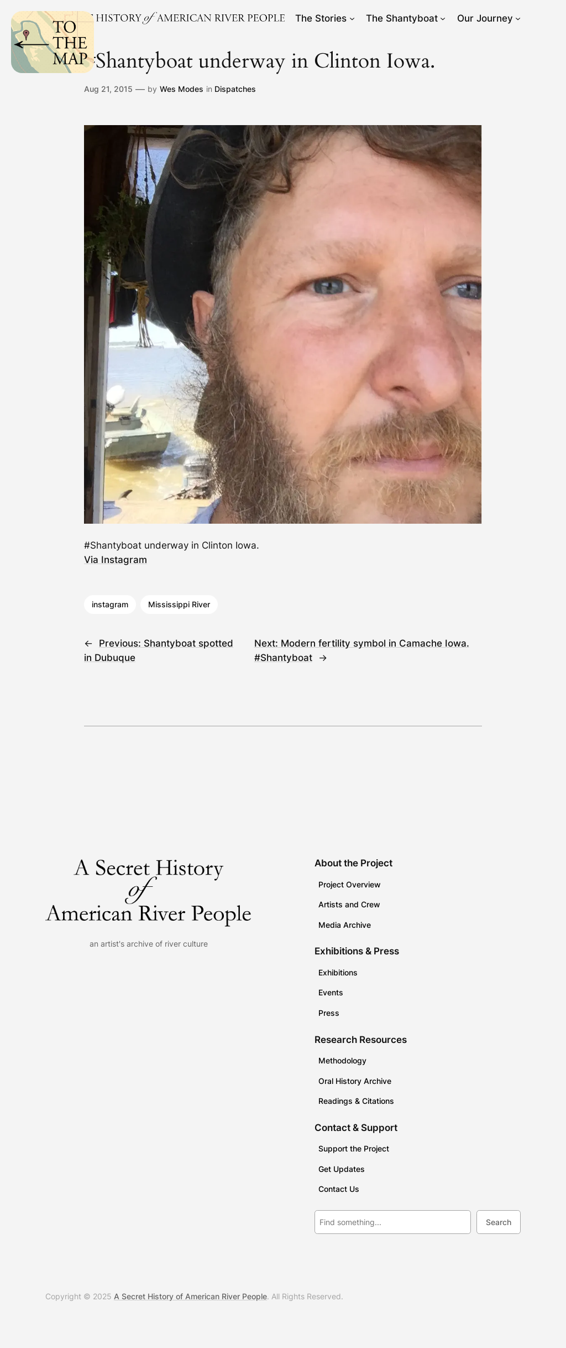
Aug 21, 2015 (108, 89)
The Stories (321, 18)
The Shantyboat (402, 18)
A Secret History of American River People (190, 1296)
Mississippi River (179, 604)
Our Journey (485, 18)
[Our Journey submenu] (518, 18)
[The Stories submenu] (352, 18)
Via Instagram (115, 559)
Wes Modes (181, 89)
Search (498, 1222)
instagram (110, 604)
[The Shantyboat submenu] (443, 18)
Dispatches (235, 89)
